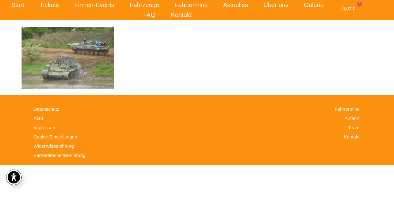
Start (17, 5)
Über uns (275, 5)
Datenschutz (46, 109)
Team (354, 127)
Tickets (49, 5)
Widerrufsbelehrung (54, 146)
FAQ (149, 14)
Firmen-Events (94, 5)
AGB (38, 118)
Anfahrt (352, 118)
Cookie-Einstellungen (55, 136)
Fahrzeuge (144, 5)
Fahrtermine (191, 5)
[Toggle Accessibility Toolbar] (13, 177)
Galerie (314, 5)
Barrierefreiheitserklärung (59, 155)
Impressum (45, 127)
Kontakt (181, 14)
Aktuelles (235, 5)
